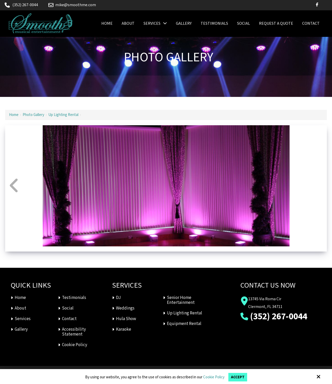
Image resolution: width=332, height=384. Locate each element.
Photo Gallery (33, 114)
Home (14, 114)
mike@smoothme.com (72, 5)
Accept (238, 377)
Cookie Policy (214, 377)
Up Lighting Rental (63, 114)
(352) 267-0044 (25, 5)
